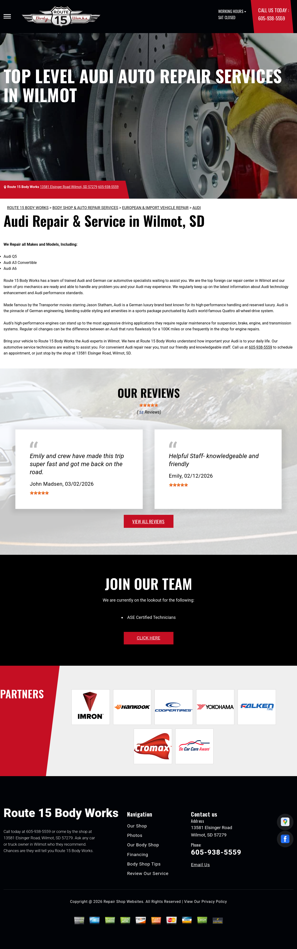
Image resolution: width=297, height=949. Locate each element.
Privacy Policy (214, 901)
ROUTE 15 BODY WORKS (28, 208)
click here (148, 637)
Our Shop (137, 826)
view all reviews (148, 521)
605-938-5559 (271, 18)
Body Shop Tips (144, 864)
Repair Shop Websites (123, 901)
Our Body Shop (143, 845)
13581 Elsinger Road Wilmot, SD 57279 (68, 187)
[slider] (148, 405)
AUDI (196, 208)
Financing (137, 854)
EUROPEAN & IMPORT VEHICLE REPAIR (155, 208)
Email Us (200, 864)
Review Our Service (147, 873)
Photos (134, 835)
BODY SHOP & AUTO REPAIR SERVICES (85, 208)
